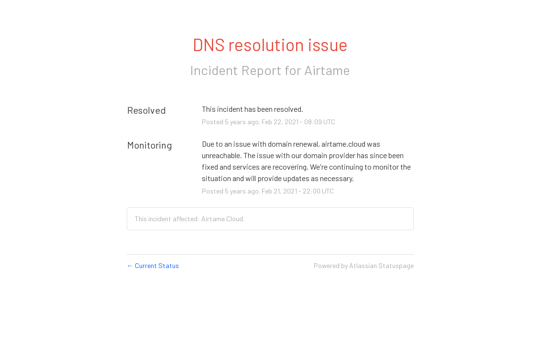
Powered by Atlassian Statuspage (364, 265)
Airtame (327, 70)
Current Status (153, 265)
